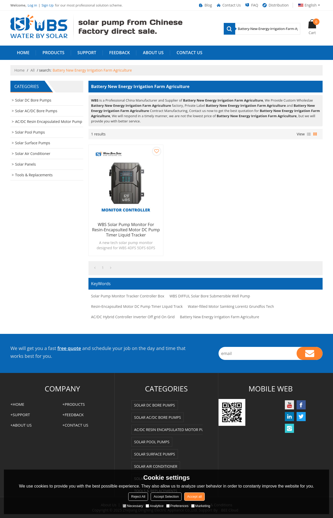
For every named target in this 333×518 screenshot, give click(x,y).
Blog (205, 5)
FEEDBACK (119, 52)
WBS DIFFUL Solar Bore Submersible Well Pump (209, 296)
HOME (23, 52)
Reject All (138, 496)
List (309, 134)
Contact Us (228, 5)
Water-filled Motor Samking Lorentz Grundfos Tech (231, 306)
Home (19, 70)
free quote (69, 348)
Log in (32, 5)
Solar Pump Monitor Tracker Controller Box (127, 296)
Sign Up (48, 5)
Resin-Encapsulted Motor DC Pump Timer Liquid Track (137, 306)
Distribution (275, 5)
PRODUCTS (53, 52)
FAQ (251, 5)
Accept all (194, 496)
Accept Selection (166, 496)
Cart (314, 26)
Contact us (189, 52)
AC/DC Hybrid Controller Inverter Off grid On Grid (133, 316)
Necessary (133, 506)
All (32, 70)
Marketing (200, 506)
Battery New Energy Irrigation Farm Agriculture (219, 316)
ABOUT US (153, 52)
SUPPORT (87, 52)
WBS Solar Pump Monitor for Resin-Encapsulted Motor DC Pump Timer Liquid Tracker (126, 230)
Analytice (155, 506)
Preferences (177, 506)
